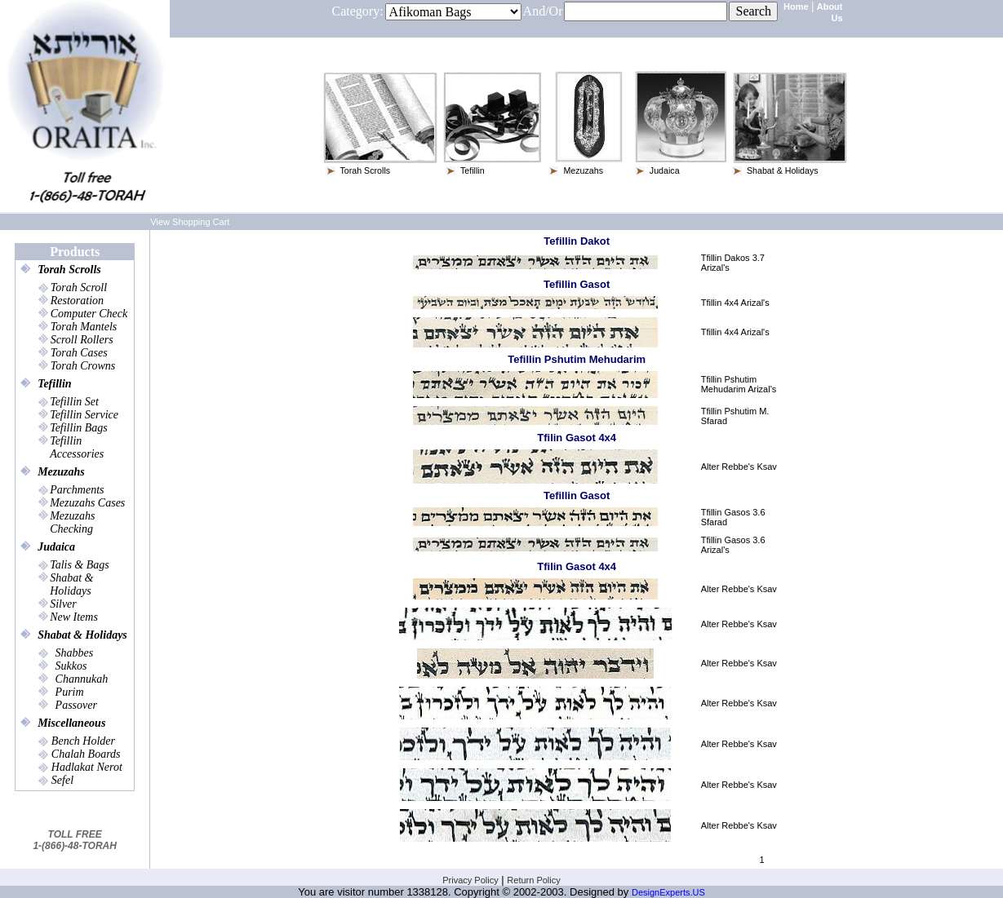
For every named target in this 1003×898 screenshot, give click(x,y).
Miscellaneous (71, 721)
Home (796, 6)
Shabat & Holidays (82, 633)
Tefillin (55, 382)
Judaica (56, 545)
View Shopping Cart (189, 220)
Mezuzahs (61, 470)
